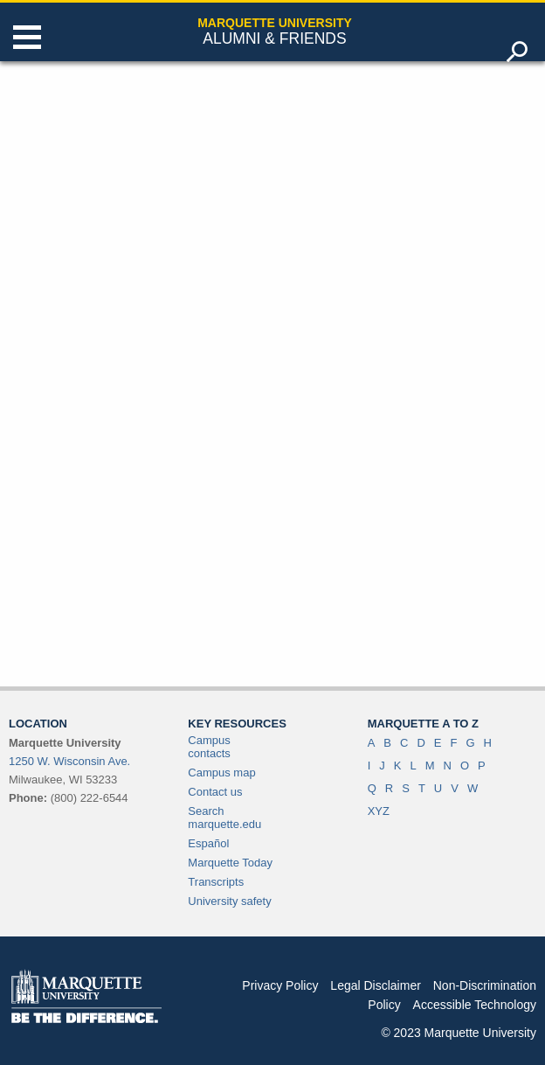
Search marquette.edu (224, 817)
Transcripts (216, 881)
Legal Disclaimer (375, 985)
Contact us (215, 791)
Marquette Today (230, 862)
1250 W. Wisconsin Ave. (69, 761)
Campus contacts (209, 747)
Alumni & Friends (274, 38)
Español (208, 843)
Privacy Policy (280, 985)
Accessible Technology (474, 1005)
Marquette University (274, 23)
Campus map (221, 772)
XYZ (379, 811)
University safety (229, 901)
